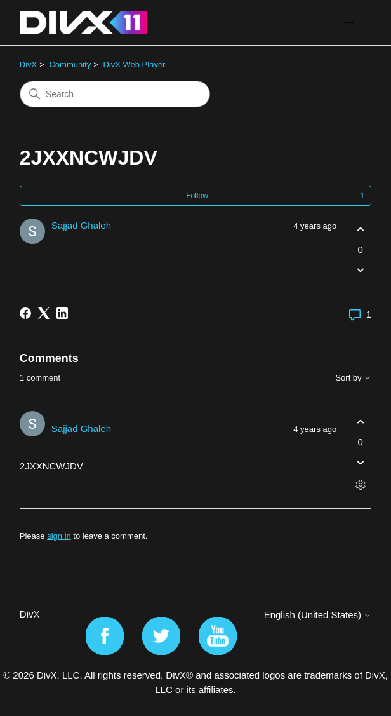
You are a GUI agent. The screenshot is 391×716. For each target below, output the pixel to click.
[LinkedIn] (62, 313)
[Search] (114, 94)
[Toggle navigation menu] (348, 23)
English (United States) (318, 614)
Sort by (353, 378)
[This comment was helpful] (360, 422)
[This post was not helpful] (360, 270)
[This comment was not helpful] (360, 462)
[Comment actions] (360, 484)
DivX (28, 64)
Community (70, 64)
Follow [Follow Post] (197, 195)
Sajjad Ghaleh (81, 225)
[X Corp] (44, 313)
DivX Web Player (134, 64)
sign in (59, 536)
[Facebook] (25, 313)
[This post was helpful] (360, 230)
